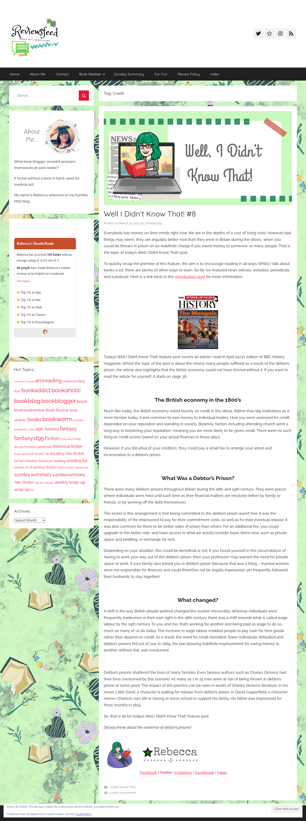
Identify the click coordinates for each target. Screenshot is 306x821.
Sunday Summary (129, 74)
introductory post (190, 276)
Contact (62, 74)
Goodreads (204, 772)
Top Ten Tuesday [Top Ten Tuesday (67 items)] (44, 482)
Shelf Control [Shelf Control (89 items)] (65, 467)
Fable (222, 772)
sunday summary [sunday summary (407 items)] (33, 474)
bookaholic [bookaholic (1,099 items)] (66, 390)
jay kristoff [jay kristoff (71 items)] (27, 454)
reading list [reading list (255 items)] (77, 460)
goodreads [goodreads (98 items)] (44, 446)
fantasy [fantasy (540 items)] (68, 429)
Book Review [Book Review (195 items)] (57, 410)
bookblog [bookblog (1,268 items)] (27, 400)
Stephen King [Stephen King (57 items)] (81, 467)
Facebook (148, 772)
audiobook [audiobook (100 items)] (70, 381)
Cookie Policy (83, 814)
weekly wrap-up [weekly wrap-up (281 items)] (70, 482)
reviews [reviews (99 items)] (19, 467)
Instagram (183, 772)
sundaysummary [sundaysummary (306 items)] (69, 474)
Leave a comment (123, 793)
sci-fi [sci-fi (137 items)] (28, 467)
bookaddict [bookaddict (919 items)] (36, 390)
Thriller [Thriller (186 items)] (28, 482)
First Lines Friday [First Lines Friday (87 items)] (70, 439)
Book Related (92, 74)
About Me (37, 74)
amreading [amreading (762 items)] (48, 380)
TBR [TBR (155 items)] (17, 482)
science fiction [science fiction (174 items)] (44, 467)
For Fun (160, 74)
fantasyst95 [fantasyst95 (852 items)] (29, 438)
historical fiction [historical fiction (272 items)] (67, 446)
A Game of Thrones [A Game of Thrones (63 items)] (24, 381)
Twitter (166, 772)
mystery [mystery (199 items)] (57, 453)
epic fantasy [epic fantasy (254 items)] (47, 429)
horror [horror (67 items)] (17, 454)
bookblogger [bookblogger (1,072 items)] (58, 400)
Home (14, 74)
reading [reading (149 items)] (59, 461)
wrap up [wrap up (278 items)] (22, 489)
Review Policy (189, 74)
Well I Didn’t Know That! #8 (150, 213)
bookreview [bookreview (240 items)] (34, 410)
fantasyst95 (154, 223)
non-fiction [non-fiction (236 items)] (74, 453)
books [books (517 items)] (34, 419)
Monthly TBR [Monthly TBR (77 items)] (41, 453)
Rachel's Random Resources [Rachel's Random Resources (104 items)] (33, 461)
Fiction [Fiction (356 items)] (52, 438)
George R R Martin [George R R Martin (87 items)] (25, 446)
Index (214, 74)
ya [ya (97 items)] (32, 490)
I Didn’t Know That (122, 787)
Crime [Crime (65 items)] (31, 429)
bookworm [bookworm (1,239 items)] (57, 419)
